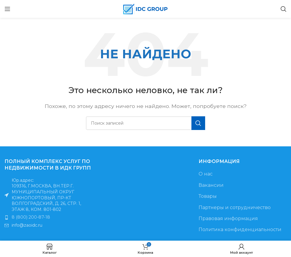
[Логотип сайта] (145, 8)
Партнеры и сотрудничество (235, 207)
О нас (206, 174)
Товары (208, 196)
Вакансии (211, 185)
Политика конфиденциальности (240, 229)
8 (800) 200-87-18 (31, 217)
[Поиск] (284, 9)
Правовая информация (228, 218)
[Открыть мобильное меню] (7, 9)
